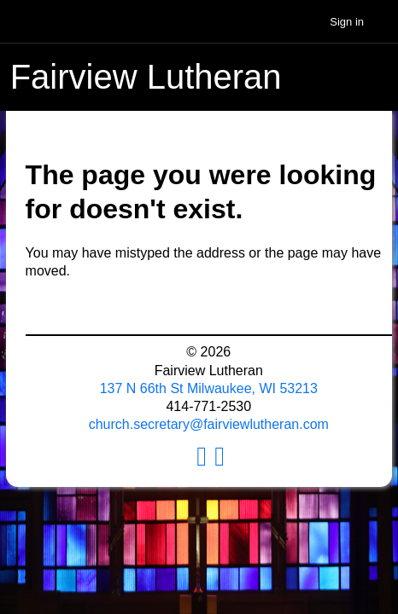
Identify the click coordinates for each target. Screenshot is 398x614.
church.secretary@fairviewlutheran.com (209, 424)
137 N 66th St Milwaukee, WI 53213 (209, 388)
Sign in (347, 21)
